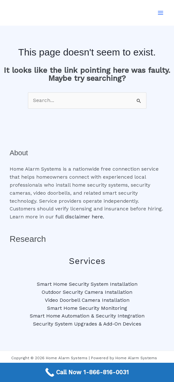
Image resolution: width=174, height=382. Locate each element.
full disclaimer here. (79, 217)
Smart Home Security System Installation (87, 284)
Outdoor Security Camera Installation (87, 292)
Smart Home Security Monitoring (87, 308)
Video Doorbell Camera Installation (87, 300)
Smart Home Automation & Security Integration (87, 316)
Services (87, 261)
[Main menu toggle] (161, 13)
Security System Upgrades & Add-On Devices (87, 324)
